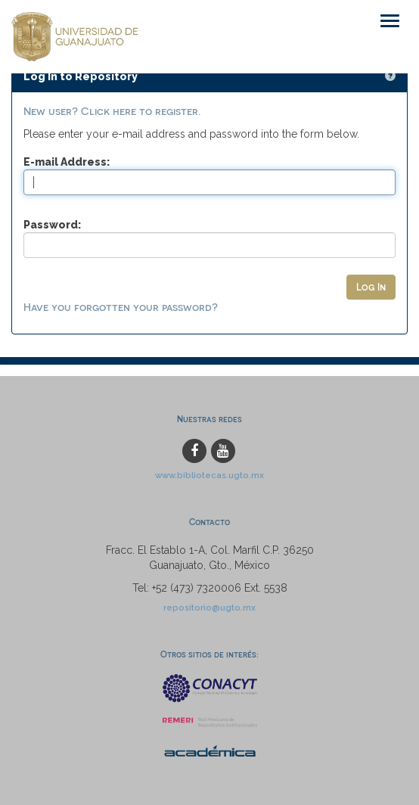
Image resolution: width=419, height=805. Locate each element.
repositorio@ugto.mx (209, 607)
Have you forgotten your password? (120, 306)
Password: (52, 225)
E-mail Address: (66, 162)
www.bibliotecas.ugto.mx (209, 475)
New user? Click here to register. (111, 110)
